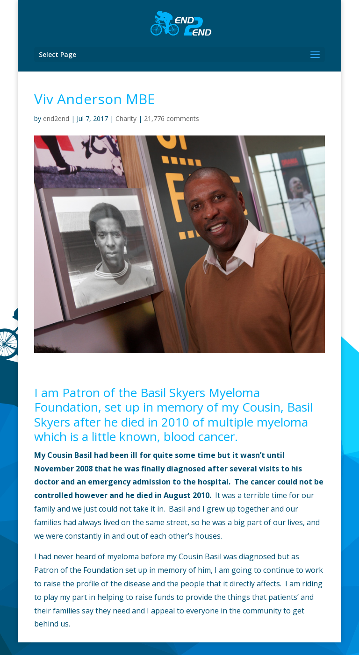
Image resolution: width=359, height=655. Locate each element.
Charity (125, 118)
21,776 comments (171, 118)
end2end (56, 118)
